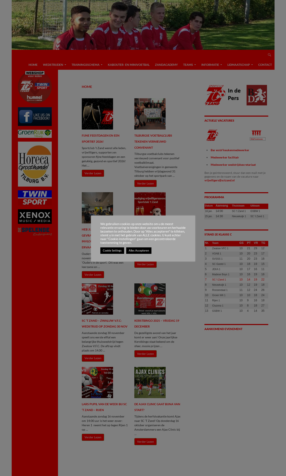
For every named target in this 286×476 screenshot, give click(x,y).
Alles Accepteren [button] (139, 250)
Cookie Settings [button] (112, 250)
